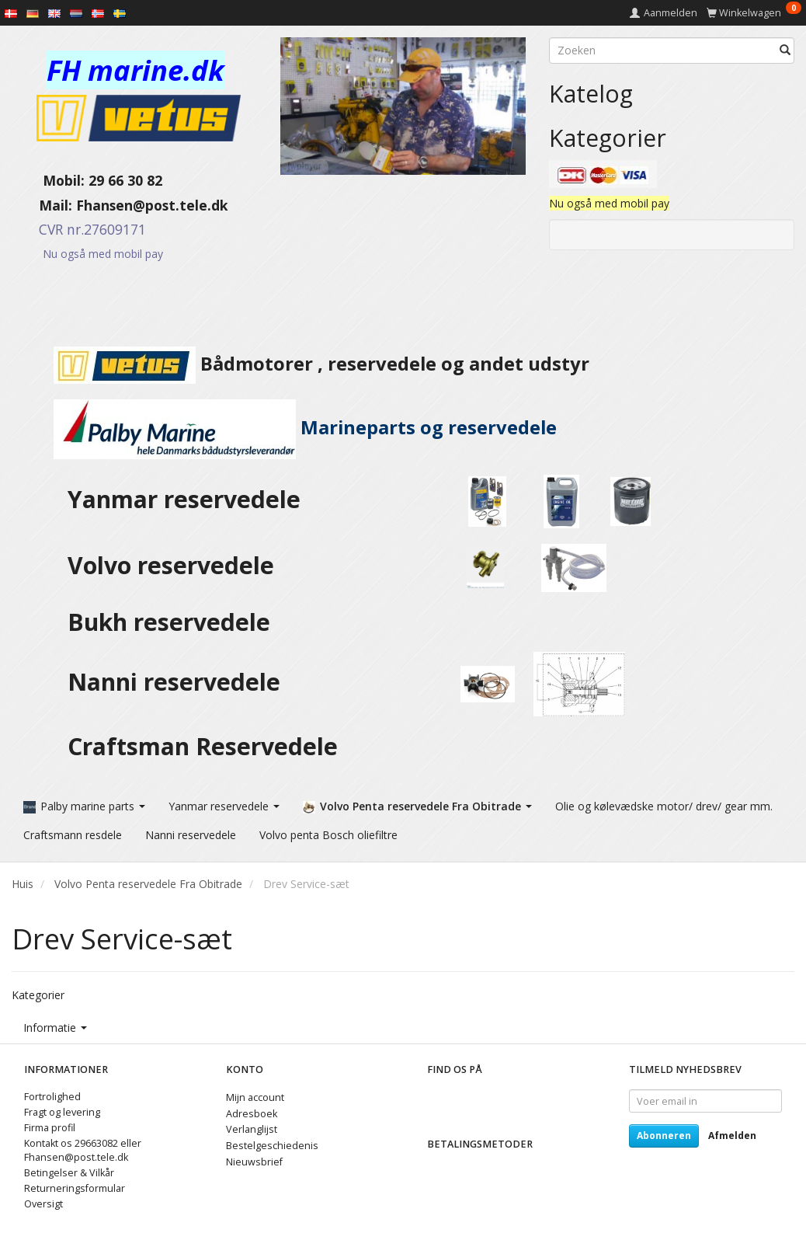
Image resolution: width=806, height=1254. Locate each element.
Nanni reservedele (177, 682)
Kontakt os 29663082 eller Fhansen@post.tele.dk (82, 1150)
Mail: (44, 205)
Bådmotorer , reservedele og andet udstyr (300, 363)
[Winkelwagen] (754, 13)
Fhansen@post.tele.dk (152, 205)
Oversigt (43, 1203)
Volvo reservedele (177, 565)
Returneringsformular (74, 1188)
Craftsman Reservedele (203, 746)
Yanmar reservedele (184, 499)
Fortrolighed (52, 1096)
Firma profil (49, 1127)
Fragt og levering (62, 1112)
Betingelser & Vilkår (69, 1172)
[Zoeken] (785, 50)
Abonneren (664, 1135)
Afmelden (732, 1135)
